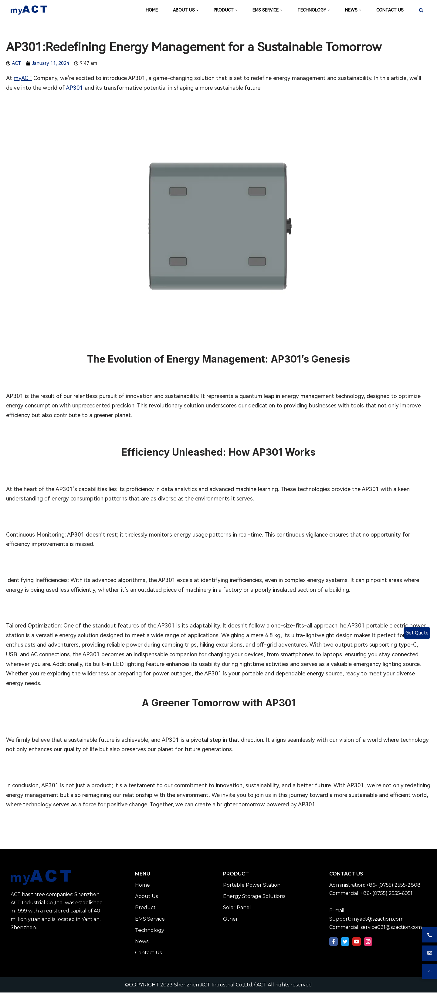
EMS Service (150, 920)
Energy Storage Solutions (254, 898)
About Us (146, 898)
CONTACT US (390, 10)
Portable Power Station (251, 886)
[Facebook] (333, 943)
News (141, 943)
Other (230, 920)
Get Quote (417, 633)
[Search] (421, 10)
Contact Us (148, 954)
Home (142, 886)
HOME (152, 10)
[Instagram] (368, 943)
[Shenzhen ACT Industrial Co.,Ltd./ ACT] (29, 10)
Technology (149, 932)
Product (145, 909)
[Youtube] (356, 943)
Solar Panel (237, 909)
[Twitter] (345, 943)
